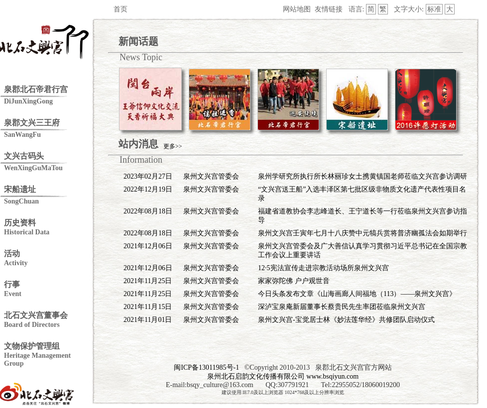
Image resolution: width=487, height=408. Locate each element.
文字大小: (409, 9)
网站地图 (297, 9)
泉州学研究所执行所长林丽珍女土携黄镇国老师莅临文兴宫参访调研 (362, 176)
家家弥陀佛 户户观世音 (294, 281)
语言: (357, 9)
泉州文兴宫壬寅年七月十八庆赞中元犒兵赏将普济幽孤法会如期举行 (362, 233)
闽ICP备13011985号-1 (206, 367)
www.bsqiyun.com (332, 376)
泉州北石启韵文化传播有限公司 (256, 376)
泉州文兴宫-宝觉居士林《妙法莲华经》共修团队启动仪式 (346, 319)
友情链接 (329, 9)
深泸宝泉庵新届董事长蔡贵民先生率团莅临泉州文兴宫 (341, 306)
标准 (434, 9)
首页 (120, 9)
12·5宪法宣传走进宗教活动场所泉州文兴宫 (323, 268)
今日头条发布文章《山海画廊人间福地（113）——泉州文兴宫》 (357, 294)
